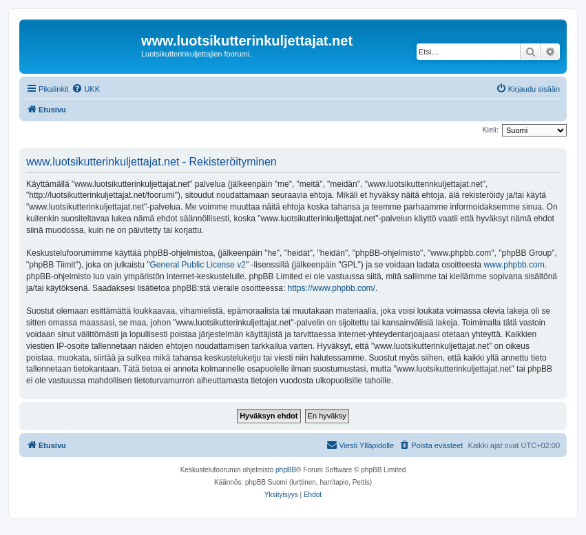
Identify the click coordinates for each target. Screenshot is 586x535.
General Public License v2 (198, 265)
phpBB (285, 470)
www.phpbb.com (514, 265)
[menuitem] (86, 89)
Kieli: (490, 129)
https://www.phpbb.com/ (331, 288)
